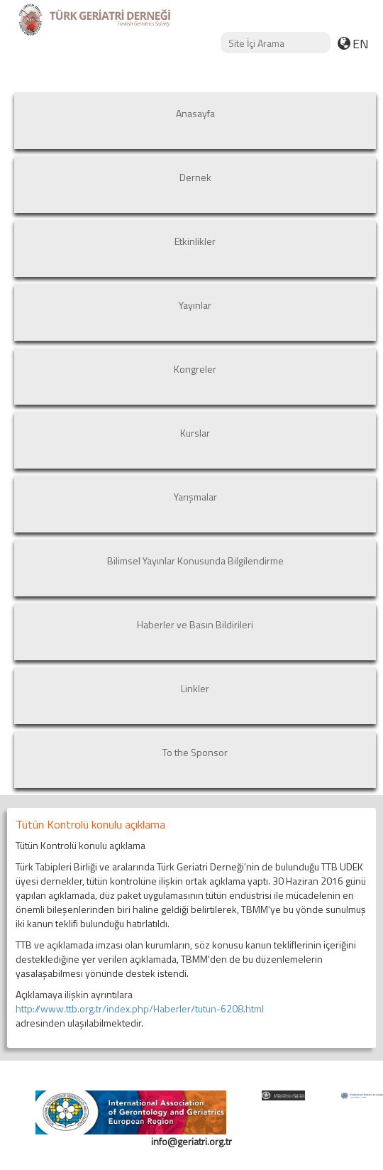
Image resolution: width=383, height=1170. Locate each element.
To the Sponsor (195, 752)
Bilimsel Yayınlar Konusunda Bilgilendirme (195, 560)
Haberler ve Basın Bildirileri (195, 624)
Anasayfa (195, 113)
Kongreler (195, 368)
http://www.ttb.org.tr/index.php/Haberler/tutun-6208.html (140, 1008)
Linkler (195, 688)
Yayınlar (195, 304)
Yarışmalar (195, 496)
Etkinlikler (195, 241)
